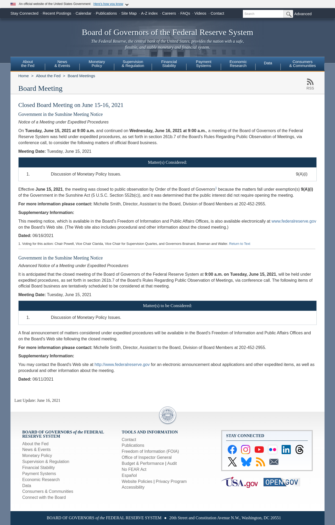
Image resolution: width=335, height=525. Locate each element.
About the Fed (48, 76)
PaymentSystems (203, 63)
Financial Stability (38, 467)
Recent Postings (57, 13)
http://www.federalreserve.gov (122, 364)
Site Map (129, 13)
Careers (169, 13)
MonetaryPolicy (97, 63)
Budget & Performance (143, 463)
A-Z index (149, 13)
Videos (200, 13)
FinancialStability (169, 63)
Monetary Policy (37, 455)
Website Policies (137, 481)
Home (23, 76)
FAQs (185, 13)
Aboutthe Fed (28, 63)
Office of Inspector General (147, 457)
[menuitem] (27, 64)
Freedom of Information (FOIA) (150, 451)
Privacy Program (171, 481)
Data (268, 63)
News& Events (62, 63)
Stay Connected (24, 13)
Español (129, 475)
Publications (106, 13)
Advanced (303, 14)
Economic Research (41, 479)
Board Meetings (81, 76)
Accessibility (133, 487)
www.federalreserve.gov (293, 221)
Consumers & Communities (302, 63)
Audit (172, 463)
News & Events (36, 449)
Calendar (84, 13)
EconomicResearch (238, 63)
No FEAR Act (134, 469)
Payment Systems (39, 473)
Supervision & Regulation (45, 461)
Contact (217, 13)
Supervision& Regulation (133, 63)
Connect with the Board (44, 497)
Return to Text (239, 244)
